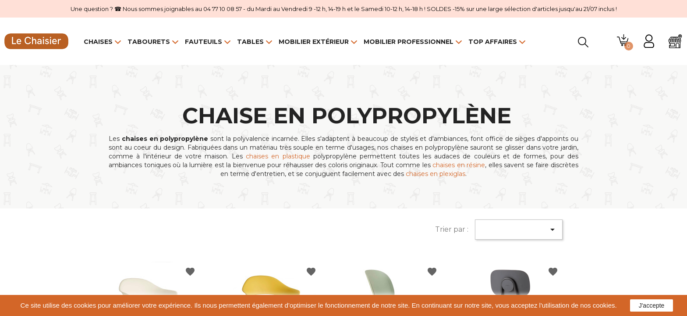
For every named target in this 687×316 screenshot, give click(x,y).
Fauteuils (203, 42)
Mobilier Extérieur (314, 42)
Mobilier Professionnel (408, 42)
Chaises (98, 42)
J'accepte (652, 305)
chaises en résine (458, 165)
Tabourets (148, 42)
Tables (250, 42)
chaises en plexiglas (435, 174)
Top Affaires (492, 42)
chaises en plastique (278, 156)
